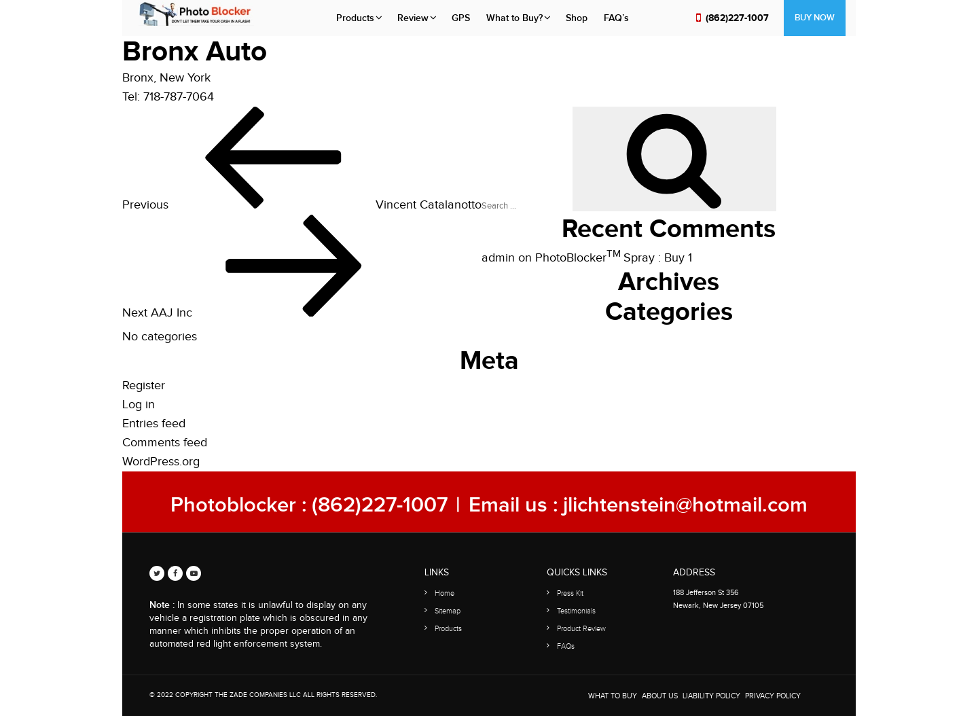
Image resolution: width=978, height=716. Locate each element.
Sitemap (447, 611)
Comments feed (164, 442)
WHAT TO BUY (612, 696)
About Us (660, 696)
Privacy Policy (773, 696)
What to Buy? (514, 18)
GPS (461, 18)
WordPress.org (161, 461)
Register (143, 385)
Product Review (581, 628)
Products (355, 18)
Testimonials (576, 611)
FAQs (566, 646)
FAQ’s (616, 18)
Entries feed (153, 423)
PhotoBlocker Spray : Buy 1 (613, 258)
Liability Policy (711, 696)
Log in (138, 404)
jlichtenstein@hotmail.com (685, 505)
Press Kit (570, 593)
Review (413, 18)
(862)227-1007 (737, 18)
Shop (576, 18)
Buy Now (815, 17)
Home (444, 593)
